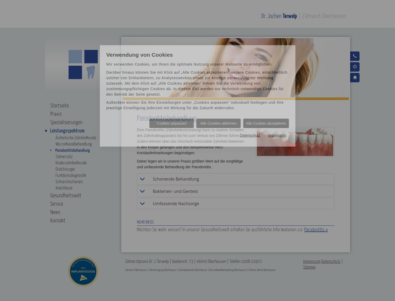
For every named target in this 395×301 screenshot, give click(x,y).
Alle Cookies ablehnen (218, 123)
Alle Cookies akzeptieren (266, 123)
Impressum (277, 135)
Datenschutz (250, 135)
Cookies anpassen (172, 123)
